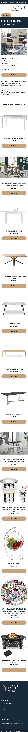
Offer (5, 713)
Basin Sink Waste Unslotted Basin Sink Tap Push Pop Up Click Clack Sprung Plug (14, 509)
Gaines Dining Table (14, 324)
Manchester (5, 2)
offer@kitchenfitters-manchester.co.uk (18, 2)
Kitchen (10, 58)
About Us (6, 707)
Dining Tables (17, 58)
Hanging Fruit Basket (14, 564)
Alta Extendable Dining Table (14, 369)
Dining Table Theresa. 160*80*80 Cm (14, 138)
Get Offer (6, 15)
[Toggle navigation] (3, 8)
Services (6, 710)
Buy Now (14, 74)
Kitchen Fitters (8, 704)
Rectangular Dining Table (14, 231)
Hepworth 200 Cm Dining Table (14, 414)
